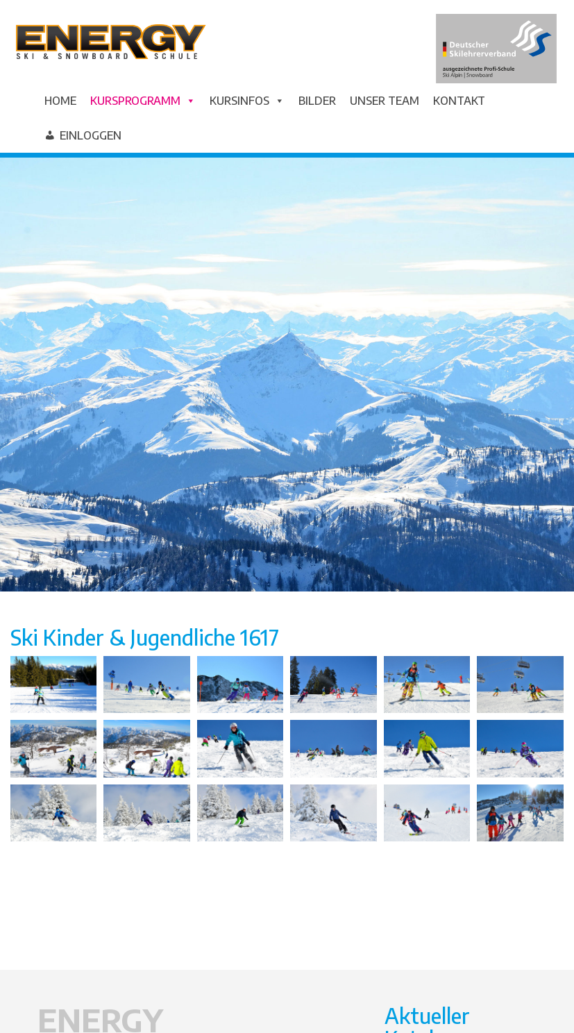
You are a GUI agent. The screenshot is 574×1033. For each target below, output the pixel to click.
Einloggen (90, 135)
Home (60, 101)
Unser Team (384, 101)
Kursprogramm (143, 100)
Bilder (317, 101)
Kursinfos (247, 100)
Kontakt (459, 101)
